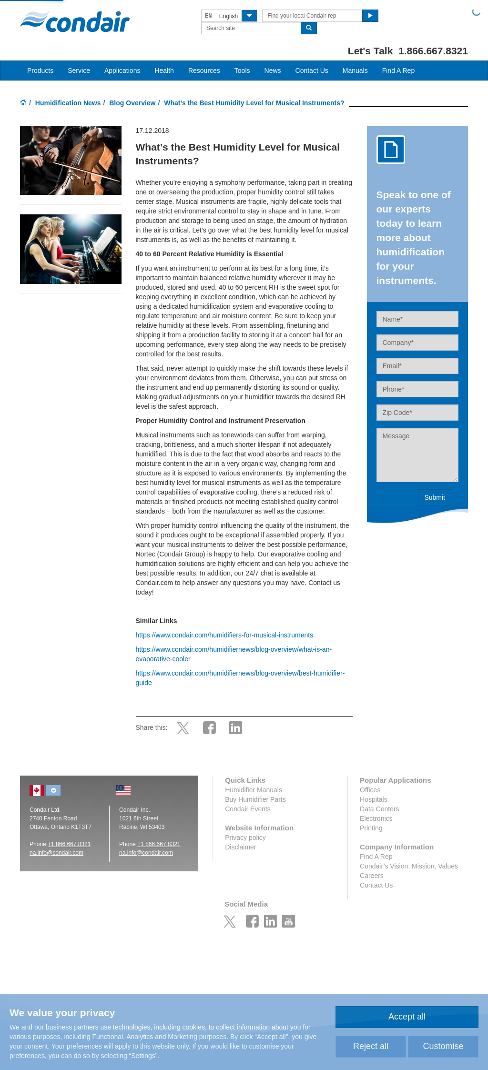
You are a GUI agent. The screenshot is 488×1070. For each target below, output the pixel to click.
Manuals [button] (355, 70)
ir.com (75, 852)
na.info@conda (49, 852)
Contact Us (376, 885)
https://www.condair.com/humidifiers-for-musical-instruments (225, 635)
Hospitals (373, 799)
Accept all (407, 1016)
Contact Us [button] (311, 70)
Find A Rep (398, 70)
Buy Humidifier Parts (255, 799)
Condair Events (248, 809)
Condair (75, 21)
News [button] (272, 70)
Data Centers (379, 809)
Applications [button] (122, 70)
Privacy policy (245, 837)
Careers (372, 875)
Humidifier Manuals (253, 790)
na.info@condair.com (146, 852)
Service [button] (79, 70)
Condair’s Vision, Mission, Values (409, 866)
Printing (371, 828)
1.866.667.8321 (433, 50)
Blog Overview (132, 103)
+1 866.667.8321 (69, 844)
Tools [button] (242, 70)
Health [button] (163, 70)
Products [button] (40, 70)
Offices (370, 790)
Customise (443, 1046)
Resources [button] (204, 70)
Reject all (370, 1046)
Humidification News (68, 103)
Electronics (376, 818)
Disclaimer (240, 847)
